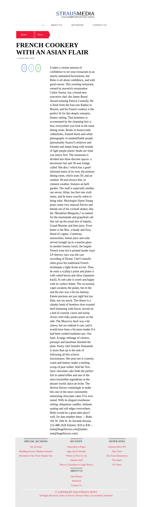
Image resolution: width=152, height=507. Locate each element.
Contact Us (100, 25)
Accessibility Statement (102, 495)
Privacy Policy (83, 495)
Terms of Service (67, 495)
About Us (56, 25)
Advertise (77, 25)
